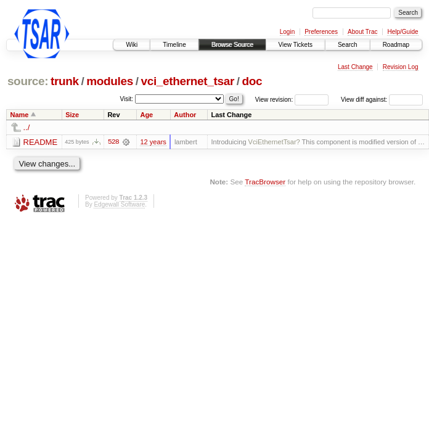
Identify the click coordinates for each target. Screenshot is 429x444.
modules (109, 81)
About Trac (362, 31)
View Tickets (296, 44)
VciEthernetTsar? (274, 142)
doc (252, 81)
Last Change (355, 67)
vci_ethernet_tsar (187, 81)
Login (287, 31)
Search (348, 44)
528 (113, 142)
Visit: (127, 99)
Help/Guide (402, 31)
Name (19, 114)
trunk (65, 81)
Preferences (321, 31)
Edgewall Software (119, 204)
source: (27, 81)
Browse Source (232, 44)
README (40, 142)
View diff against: (382, 99)
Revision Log (401, 67)
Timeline (174, 44)
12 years (153, 142)
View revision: (274, 99)
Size (72, 114)
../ (26, 127)
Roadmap (396, 44)
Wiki (131, 44)
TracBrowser (265, 182)
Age (146, 114)
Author (185, 114)
